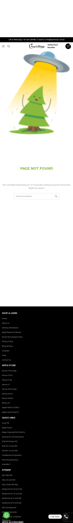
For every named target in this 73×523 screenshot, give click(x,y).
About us (5, 323)
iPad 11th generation (10, 460)
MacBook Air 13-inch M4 (11, 498)
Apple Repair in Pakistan (11, 332)
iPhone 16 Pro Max (9, 389)
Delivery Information (10, 328)
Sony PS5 (5, 423)
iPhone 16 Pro (7, 394)
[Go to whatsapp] (6, 515)
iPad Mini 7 (6, 464)
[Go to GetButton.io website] (6, 520)
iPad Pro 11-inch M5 (9, 446)
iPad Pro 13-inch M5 (9, 451)
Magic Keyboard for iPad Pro (13, 432)
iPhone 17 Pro (7, 375)
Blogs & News (7, 346)
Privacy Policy (7, 341)
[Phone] (66, 516)
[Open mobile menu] (3, 46)
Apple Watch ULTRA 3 (10, 407)
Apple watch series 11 (10, 412)
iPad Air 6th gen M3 (9, 441)
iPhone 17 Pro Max (9, 371)
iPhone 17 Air (7, 380)
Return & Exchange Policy (12, 337)
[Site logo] (36, 46)
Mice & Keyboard (9, 507)
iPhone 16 (6, 403)
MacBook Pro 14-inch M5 (12, 494)
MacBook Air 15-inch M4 (11, 503)
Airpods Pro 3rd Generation (13, 437)
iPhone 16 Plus (7, 398)
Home (4, 318)
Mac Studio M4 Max (10, 484)
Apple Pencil (7, 428)
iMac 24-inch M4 (8, 480)
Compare (5, 351)
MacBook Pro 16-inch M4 (12, 489)
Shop (4, 355)
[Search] (8, 46)
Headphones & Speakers (11, 455)
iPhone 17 (5, 384)
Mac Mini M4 (7, 475)
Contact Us (6, 360)
